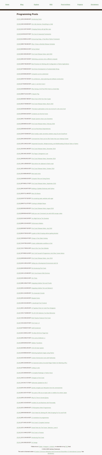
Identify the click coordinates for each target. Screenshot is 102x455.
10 (20, 173)
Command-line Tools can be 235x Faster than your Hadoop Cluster (49, 138)
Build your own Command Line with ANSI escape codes (46, 213)
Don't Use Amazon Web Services (40, 273)
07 (20, 238)
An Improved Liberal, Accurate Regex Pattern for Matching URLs (49, 363)
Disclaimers (95, 4)
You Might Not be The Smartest (40, 218)
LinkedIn (51, 446)
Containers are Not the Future (39, 114)
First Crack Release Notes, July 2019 (41, 228)
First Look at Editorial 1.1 (38, 338)
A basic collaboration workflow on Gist (41, 243)
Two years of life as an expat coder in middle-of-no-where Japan (49, 392)
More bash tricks (36, 173)
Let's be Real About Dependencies (41, 128)
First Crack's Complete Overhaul (40, 422)
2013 (18, 377)
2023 (18, 19)
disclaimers (51, 453)
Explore (36, 4)
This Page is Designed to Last (39, 153)
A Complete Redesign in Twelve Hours (42, 373)
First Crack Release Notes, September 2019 (43, 183)
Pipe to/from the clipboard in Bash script (42, 163)
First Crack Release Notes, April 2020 (41, 54)
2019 (18, 148)
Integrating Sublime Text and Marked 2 (42, 288)
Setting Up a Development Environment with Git (44, 263)
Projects (80, 4)
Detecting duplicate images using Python (42, 353)
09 (20, 198)
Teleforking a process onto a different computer (44, 59)
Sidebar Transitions (36, 343)
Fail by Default (35, 49)
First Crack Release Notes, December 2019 (43, 148)
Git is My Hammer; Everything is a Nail (42, 24)
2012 (18, 437)
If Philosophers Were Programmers (41, 407)
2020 (18, 34)
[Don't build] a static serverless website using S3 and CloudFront (49, 133)
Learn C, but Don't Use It (38, 84)
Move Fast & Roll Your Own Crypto (41, 99)
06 (20, 258)
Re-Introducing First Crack (38, 268)
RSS (51, 4)
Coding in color (35, 368)
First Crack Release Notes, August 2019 (42, 208)
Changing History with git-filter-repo (41, 29)
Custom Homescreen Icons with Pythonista (43, 358)
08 (20, 213)
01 (20, 143)
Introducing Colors (36, 19)
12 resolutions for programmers (40, 417)
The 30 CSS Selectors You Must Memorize (43, 313)
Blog (21, 4)
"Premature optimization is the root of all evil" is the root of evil (48, 109)
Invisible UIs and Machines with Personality (43, 402)
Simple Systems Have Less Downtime (41, 118)
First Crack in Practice (37, 432)
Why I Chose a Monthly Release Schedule (43, 44)
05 (20, 34)
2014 (18, 308)
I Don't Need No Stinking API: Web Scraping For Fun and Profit (48, 412)
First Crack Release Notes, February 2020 (43, 123)
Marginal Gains (35, 298)
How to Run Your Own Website (40, 248)
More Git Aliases (36, 193)
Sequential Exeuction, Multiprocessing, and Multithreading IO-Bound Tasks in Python (54, 143)
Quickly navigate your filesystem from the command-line (46, 387)
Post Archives (65, 4)
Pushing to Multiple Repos (38, 203)
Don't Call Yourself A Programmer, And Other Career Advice (47, 253)
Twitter (40, 446)
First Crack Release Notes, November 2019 (43, 158)
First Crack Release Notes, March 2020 (42, 104)
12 (20, 148)
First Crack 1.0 (35, 323)
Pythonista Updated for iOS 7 (39, 382)
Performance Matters (37, 223)
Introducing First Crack (37, 437)
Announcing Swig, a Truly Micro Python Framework (45, 39)
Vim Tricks (34, 278)
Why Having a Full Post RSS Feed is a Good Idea (45, 89)
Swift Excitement (36, 328)
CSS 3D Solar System (37, 348)
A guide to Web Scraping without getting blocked (44, 233)
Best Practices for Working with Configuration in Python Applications (50, 64)
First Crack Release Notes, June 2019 (41, 258)
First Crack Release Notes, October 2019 (42, 168)
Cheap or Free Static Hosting (39, 238)
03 (20, 109)
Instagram (46, 446)
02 (20, 24)
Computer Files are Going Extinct (40, 178)
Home (7, 4)
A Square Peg (35, 94)
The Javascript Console (37, 293)
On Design (34, 442)
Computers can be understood (39, 74)
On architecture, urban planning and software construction (47, 79)
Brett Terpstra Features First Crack (41, 318)
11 (20, 19)
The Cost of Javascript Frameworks (41, 34)
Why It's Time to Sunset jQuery (40, 397)
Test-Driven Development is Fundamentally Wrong (45, 69)
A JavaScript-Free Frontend (39, 303)
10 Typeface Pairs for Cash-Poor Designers (43, 308)
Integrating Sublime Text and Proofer (41, 283)
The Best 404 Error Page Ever (39, 333)
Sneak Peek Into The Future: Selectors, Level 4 (44, 427)
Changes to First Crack (37, 377)
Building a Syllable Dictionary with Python (42, 188)
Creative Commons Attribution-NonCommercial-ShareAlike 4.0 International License (58, 451)
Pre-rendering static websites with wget (42, 198)
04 (20, 59)
